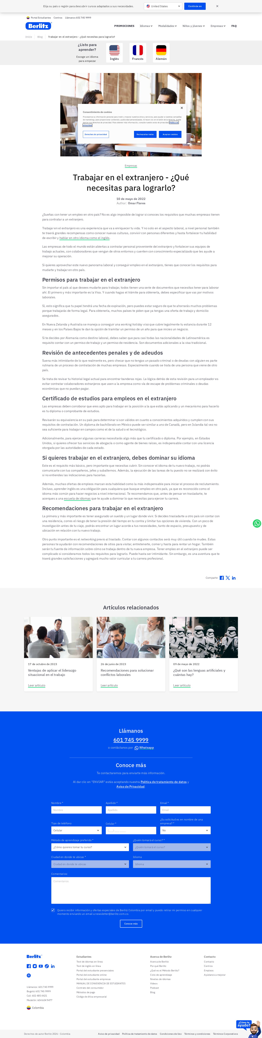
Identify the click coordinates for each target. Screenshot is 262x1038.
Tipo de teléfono (61, 823)
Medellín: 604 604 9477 (39, 1000)
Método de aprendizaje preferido (72, 840)
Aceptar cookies (170, 134)
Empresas (131, 165)
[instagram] (35, 966)
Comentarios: (59, 873)
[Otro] (76, 830)
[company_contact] (185, 830)
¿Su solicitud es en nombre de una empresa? (181, 821)
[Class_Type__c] (172, 847)
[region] (132, 124)
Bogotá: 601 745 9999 (39, 991)
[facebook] (29, 966)
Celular (111, 823)
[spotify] (29, 975)
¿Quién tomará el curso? (149, 840)
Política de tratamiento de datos (164, 782)
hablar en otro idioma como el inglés (84, 238)
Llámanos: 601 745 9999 (40, 986)
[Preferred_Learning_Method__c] (90, 847)
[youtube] (41, 966)
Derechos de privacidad (96, 134)
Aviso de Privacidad (130, 786)
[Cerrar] (181, 108)
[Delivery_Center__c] (90, 864)
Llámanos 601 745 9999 (78, 17)
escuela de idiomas (77, 498)
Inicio (28, 36)
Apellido (112, 803)
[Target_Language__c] (172, 864)
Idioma (137, 857)
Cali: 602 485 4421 (37, 995)
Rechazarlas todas (145, 134)
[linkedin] (53, 966)
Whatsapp (144, 748)
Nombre (57, 803)
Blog (40, 36)
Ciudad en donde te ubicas (68, 857)
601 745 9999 (131, 739)
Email (164, 803)
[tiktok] (47, 966)
